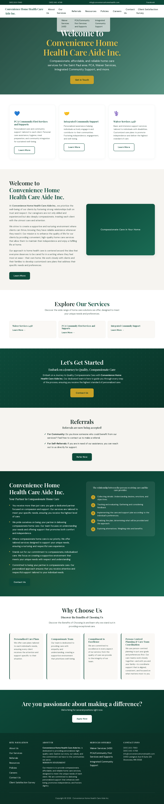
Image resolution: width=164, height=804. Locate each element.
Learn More (25, 150)
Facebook (150, 2)
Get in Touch (82, 79)
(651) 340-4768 (55, 2)
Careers (117, 11)
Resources (90, 11)
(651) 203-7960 (15, 2)
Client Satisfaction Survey (147, 11)
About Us (50, 11)
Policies (105, 11)
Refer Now (82, 457)
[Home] (25, 11)
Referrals (76, 11)
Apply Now (82, 718)
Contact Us (129, 11)
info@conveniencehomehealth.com (104, 2)
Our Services (61, 11)
